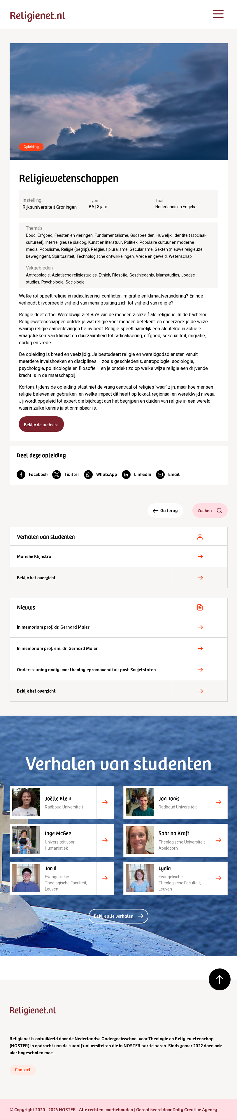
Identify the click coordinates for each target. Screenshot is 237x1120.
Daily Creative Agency (195, 1109)
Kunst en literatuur (105, 242)
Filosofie (119, 275)
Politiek (131, 242)
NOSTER (19, 1045)
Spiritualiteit (63, 256)
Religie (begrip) (75, 249)
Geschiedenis (141, 275)
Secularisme (141, 249)
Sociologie (75, 282)
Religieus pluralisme (109, 249)
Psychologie (52, 282)
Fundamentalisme (111, 235)
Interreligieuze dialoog (65, 242)
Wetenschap (180, 256)
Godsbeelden (142, 235)
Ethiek (104, 275)
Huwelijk (164, 235)
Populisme (49, 249)
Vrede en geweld (151, 256)
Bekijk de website (41, 424)
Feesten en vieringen (74, 235)
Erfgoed (45, 235)
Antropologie (38, 275)
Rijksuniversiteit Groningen (49, 207)
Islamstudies (167, 275)
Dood (31, 235)
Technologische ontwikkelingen (105, 256)
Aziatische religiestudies (74, 275)
